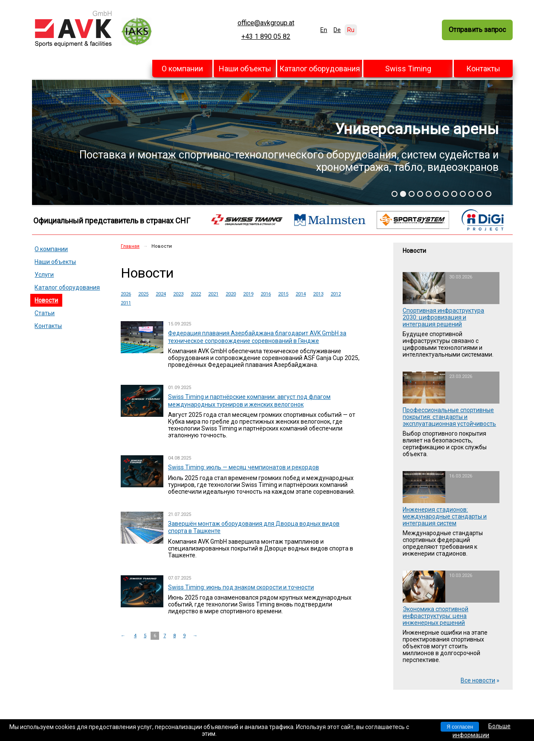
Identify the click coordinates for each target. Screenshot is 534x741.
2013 (318, 294)
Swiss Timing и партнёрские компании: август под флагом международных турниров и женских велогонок (249, 400)
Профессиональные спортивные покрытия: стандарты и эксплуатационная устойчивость (449, 417)
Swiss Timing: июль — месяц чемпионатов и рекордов (243, 467)
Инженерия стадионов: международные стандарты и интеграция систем (445, 516)
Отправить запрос (477, 30)
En (323, 29)
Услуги (44, 274)
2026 (126, 294)
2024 (161, 294)
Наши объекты (245, 68)
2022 (196, 294)
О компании (182, 68)
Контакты (483, 68)
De (337, 29)
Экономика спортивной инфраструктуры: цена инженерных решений (435, 616)
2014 (301, 294)
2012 (336, 294)
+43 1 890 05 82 (265, 36)
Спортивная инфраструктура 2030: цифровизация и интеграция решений (443, 317)
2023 (178, 294)
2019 (248, 294)
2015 (283, 294)
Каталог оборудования (319, 68)
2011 (126, 303)
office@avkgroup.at (266, 23)
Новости (46, 300)
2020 (231, 294)
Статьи (45, 313)
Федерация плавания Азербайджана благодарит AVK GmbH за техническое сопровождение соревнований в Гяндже (257, 337)
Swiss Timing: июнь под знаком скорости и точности (241, 587)
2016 (266, 294)
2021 (213, 294)
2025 (143, 294)
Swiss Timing (408, 68)
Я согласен (460, 727)
